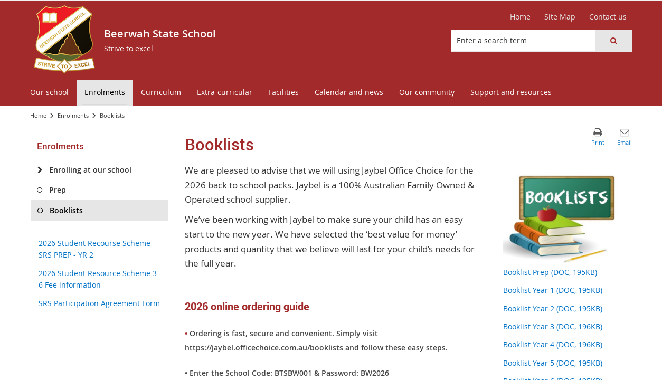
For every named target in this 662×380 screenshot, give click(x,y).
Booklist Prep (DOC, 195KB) (550, 272)
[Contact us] (608, 16)
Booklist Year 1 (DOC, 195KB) (552, 290)
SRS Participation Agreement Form (99, 303)
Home (38, 115)
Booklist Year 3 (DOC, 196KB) (552, 326)
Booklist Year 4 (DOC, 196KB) (552, 344)
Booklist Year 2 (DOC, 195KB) (552, 308)
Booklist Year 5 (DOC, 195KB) (552, 363)
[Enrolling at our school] (40, 169)
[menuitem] (49, 93)
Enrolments (73, 115)
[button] (613, 40)
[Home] (520, 16)
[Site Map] (560, 16)
